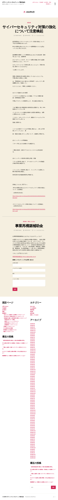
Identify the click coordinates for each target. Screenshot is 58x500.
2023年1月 (32, 388)
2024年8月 (32, 356)
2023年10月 (32, 373)
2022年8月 (32, 396)
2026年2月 (32, 325)
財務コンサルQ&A (31, 221)
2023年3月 (32, 384)
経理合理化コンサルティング (11, 323)
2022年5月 (32, 401)
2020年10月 (32, 434)
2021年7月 (32, 418)
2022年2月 (32, 407)
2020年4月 (32, 444)
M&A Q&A (32, 306)
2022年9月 (32, 395)
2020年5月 (32, 442)
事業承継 (32, 309)
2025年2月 (32, 345)
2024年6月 (32, 359)
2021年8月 (32, 417)
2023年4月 (32, 383)
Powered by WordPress (30, 496)
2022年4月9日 (27, 35)
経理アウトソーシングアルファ (12, 321)
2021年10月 (32, 413)
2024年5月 (32, 361)
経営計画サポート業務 (10, 319)
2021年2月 (32, 427)
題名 (29, 275)
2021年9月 (32, 415)
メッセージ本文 (29, 282)
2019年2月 (32, 451)
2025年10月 (32, 332)
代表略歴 (41, 2)
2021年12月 (32, 410)
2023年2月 (32, 386)
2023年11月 (32, 371)
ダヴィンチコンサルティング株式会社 (13, 2)
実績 (50, 2)
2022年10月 (32, 393)
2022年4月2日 (27, 230)
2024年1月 (32, 368)
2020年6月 (32, 441)
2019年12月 (32, 447)
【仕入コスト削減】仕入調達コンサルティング (13, 314)
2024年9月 (32, 354)
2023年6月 (32, 379)
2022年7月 (32, 398)
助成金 (31, 311)
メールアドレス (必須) (29, 270)
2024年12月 (32, 349)
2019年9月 (32, 449)
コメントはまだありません (39, 35)
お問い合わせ (35, 2)
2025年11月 (32, 330)
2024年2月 (32, 366)
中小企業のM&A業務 (8, 328)
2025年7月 (32, 337)
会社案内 (46, 2)
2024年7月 (32, 357)
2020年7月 (32, 439)
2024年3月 (32, 364)
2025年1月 (32, 347)
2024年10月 (32, 352)
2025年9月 (32, 334)
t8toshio (19, 35)
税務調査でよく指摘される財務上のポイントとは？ (13, 355)
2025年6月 (32, 339)
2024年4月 (32, 362)
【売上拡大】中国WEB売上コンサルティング (13, 316)
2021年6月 (32, 420)
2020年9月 (32, 435)
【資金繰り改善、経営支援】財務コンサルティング (15, 318)
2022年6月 (32, 400)
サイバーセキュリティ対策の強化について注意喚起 (29, 29)
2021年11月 (32, 412)
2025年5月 (32, 340)
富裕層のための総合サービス (9, 329)
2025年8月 (32, 335)
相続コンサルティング (8, 331)
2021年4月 (32, 424)
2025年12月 (32, 328)
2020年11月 (32, 432)
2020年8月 (32, 437)
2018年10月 (32, 458)
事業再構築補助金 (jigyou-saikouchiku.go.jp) (24, 256)
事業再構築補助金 (29, 226)
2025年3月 (32, 344)
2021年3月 (32, 425)
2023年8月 (32, 376)
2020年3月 (32, 446)
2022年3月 (32, 405)
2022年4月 (32, 403)
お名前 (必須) (29, 264)
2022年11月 (32, 391)
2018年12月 (32, 454)
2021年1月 (32, 429)
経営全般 (29, 22)
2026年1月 (32, 327)
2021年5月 (32, 422)
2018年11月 (32, 456)
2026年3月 (32, 323)
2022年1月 (32, 408)
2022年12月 (32, 390)
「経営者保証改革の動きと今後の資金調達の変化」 (13, 340)
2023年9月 (32, 374)
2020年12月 (32, 430)
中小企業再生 (33, 308)
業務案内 (48, 4)
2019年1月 (32, 452)
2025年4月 (32, 342)
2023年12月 (32, 369)
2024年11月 (32, 351)
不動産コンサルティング (8, 326)
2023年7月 (32, 378)
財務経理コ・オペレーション (11, 324)
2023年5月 (32, 381)
